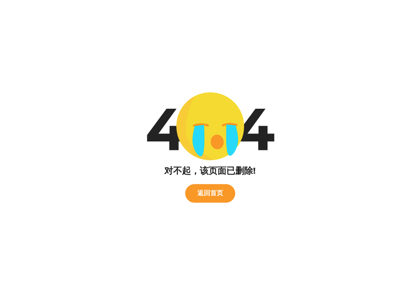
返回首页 (210, 193)
